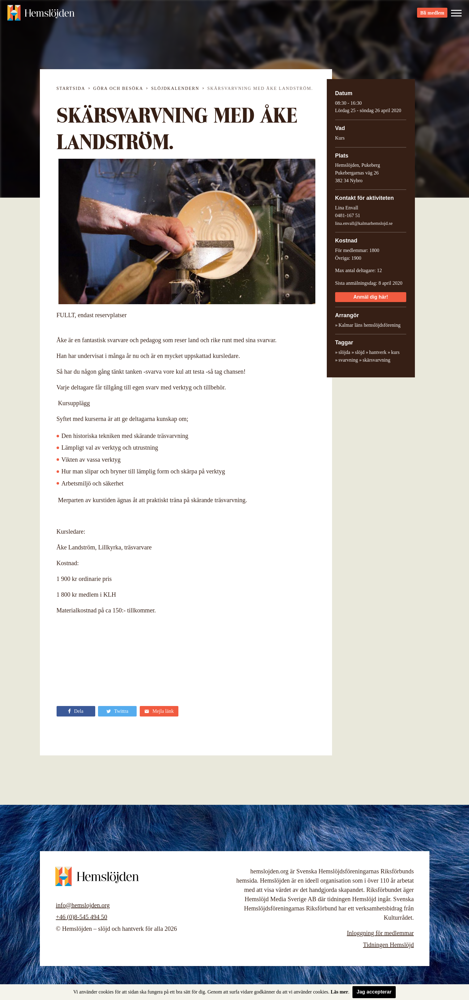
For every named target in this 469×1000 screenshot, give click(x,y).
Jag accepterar (374, 991)
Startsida (71, 88)
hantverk (377, 352)
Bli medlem (432, 15)
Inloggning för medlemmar (380, 933)
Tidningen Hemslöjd (388, 944)
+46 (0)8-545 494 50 (81, 917)
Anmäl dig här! (370, 297)
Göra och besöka (118, 88)
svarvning (348, 360)
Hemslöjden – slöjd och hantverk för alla (41, 15)
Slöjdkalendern (175, 88)
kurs (395, 352)
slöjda (344, 352)
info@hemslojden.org (83, 905)
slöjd (360, 352)
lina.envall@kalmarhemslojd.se (364, 223)
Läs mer (339, 991)
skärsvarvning (376, 360)
